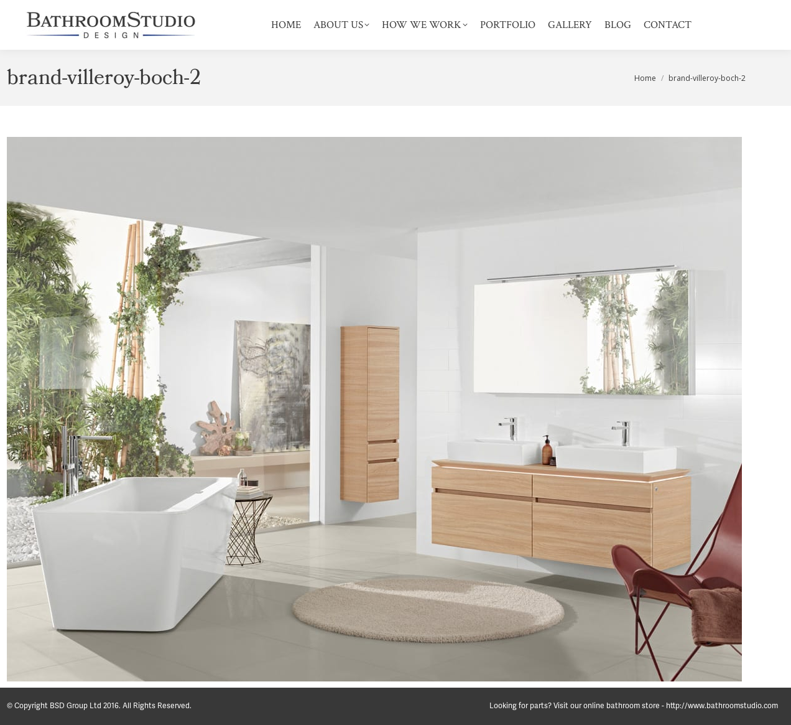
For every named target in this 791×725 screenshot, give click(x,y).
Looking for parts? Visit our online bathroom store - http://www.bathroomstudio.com (633, 706)
